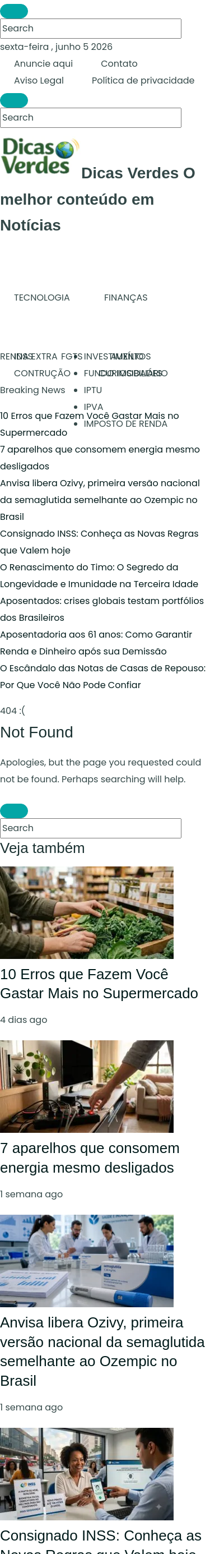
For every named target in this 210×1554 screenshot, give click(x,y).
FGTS (72, 356)
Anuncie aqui (43, 63)
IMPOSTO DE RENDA (126, 423)
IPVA (94, 406)
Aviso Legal (39, 80)
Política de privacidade (143, 80)
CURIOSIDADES (130, 373)
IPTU (93, 390)
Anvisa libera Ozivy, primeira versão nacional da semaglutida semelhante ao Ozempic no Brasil (100, 500)
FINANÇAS (126, 297)
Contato (119, 63)
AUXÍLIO (127, 356)
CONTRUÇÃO (42, 373)
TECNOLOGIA (42, 297)
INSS (23, 356)
